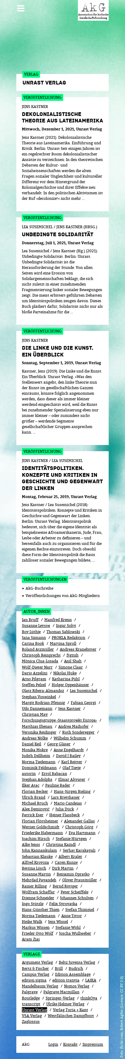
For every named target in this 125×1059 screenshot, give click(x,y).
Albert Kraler (70, 856)
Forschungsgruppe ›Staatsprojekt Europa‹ (59, 720)
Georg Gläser (59, 744)
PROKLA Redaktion (68, 637)
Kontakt (70, 1044)
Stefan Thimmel (79, 909)
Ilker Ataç (30, 785)
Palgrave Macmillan (61, 992)
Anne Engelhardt (69, 749)
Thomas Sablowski (63, 631)
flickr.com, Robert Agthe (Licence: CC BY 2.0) (121, 1012)
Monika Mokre (35, 749)
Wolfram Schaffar (38, 892)
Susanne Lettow (36, 625)
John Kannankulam (39, 850)
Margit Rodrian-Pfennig (43, 702)
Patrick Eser (32, 815)
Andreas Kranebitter (78, 649)
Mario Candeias (68, 803)
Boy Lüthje (31, 631)
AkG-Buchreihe (39, 588)
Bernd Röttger (65, 886)
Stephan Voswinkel (39, 696)
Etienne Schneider (38, 897)
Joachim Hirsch (36, 838)
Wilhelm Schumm (70, 738)
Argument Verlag (37, 962)
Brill (59, 968)
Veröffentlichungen (45, 579)
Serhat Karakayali (79, 850)
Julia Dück (64, 809)
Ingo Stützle (32, 903)
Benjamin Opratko (73, 874)
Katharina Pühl (66, 679)
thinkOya (88, 998)
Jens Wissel (58, 921)
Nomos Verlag (76, 986)
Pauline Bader (57, 785)
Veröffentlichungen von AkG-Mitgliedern (63, 595)
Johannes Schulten (77, 897)
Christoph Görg (79, 827)
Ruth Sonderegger (78, 732)
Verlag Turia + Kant (70, 1009)
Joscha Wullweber (75, 933)
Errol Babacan (54, 773)
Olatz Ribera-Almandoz (43, 690)
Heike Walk (32, 921)
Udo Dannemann (37, 708)
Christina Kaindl (61, 844)
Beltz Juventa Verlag (77, 962)
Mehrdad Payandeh (39, 880)
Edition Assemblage (73, 974)
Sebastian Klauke (37, 856)
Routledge (31, 998)
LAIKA (90, 980)
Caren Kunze (66, 862)
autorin (29, 773)
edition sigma (34, 980)
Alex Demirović (36, 809)
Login (53, 1044)
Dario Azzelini (34, 673)
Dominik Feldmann (39, 767)
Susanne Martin (36, 874)
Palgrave (30, 992)
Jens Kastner (69, 708)
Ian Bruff (30, 619)
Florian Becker (35, 791)
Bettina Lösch (34, 868)
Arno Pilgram (34, 679)
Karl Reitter (71, 761)
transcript (31, 1004)
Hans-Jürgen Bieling (72, 791)
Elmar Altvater (71, 779)
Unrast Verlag (34, 1009)
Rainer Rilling (34, 886)
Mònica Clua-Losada (40, 661)
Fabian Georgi (83, 702)
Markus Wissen (36, 927)
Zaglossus (31, 1021)
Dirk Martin (63, 868)
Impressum (93, 1044)
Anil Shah (73, 661)
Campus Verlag (35, 974)
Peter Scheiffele (74, 892)
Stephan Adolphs (37, 779)
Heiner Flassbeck (64, 815)
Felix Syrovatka (63, 903)
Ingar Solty (66, 625)
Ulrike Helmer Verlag (65, 1004)
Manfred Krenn (58, 619)
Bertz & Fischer (35, 968)
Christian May (35, 714)
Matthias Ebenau (37, 726)
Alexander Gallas (79, 821)
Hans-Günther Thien (40, 909)
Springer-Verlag (60, 998)
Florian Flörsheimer (40, 821)
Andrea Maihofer (73, 726)
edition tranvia (65, 980)
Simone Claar (70, 667)
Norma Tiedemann (38, 761)
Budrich (76, 968)
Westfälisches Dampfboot (71, 1015)
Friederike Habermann (42, 832)
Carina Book (33, 643)
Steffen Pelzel (34, 684)
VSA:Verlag (32, 1015)
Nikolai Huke (65, 673)
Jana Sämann (34, 637)
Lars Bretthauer (65, 797)
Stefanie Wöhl (68, 927)
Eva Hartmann (82, 832)
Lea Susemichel (83, 690)
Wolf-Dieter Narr (37, 667)
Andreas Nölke (35, 738)
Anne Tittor (71, 915)
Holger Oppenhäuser (70, 684)
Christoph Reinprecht (41, 655)
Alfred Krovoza (35, 862)
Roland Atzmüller (38, 649)
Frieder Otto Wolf (37, 933)
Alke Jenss (31, 844)
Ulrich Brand (33, 797)
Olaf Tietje (71, 767)
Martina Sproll (63, 643)
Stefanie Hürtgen (71, 838)
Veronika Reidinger (39, 732)
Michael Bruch (35, 803)
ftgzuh (73, 655)
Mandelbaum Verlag (40, 986)
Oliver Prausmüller (79, 880)
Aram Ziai (31, 939)
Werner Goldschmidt (40, 827)
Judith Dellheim (36, 755)
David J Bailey (68, 755)
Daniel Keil (31, 744)
